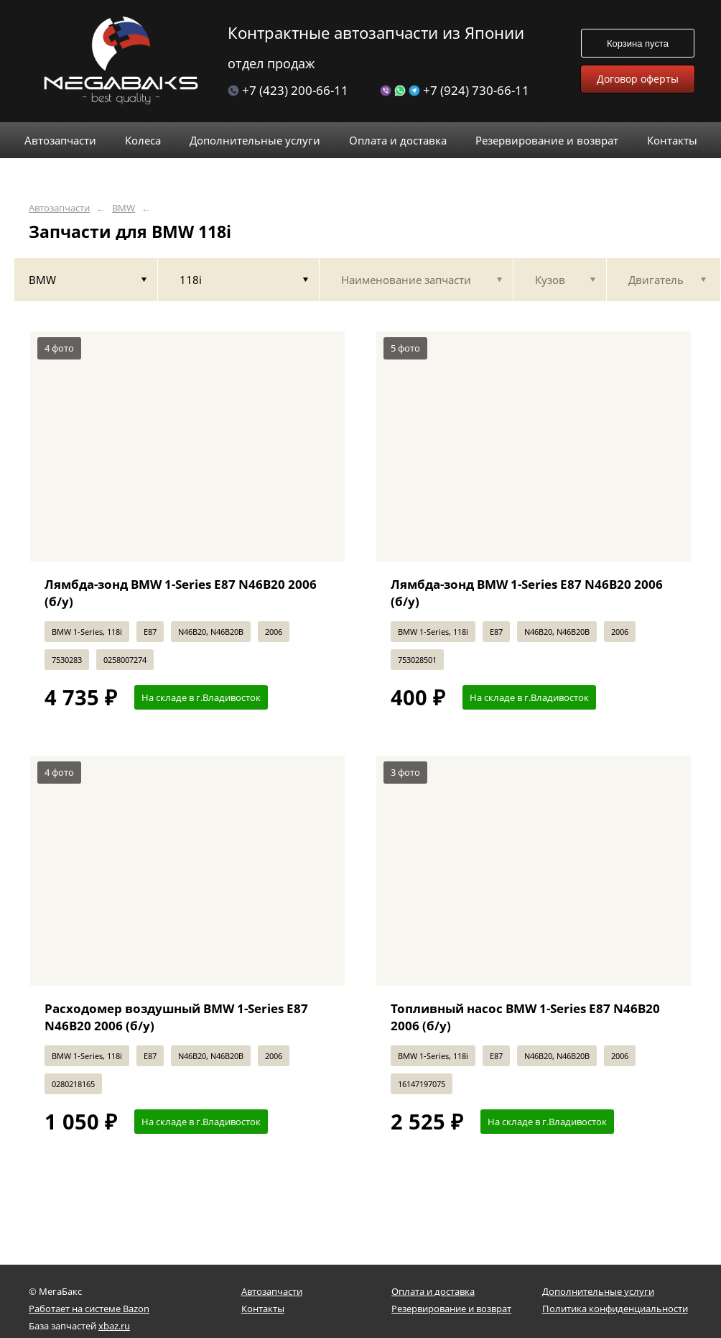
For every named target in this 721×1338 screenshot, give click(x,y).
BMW (123, 208)
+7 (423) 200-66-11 (288, 90)
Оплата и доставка (433, 1291)
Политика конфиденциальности (615, 1308)
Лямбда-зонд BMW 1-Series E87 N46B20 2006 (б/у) (181, 593)
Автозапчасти (59, 208)
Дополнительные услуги (598, 1291)
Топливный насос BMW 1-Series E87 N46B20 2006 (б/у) (525, 1017)
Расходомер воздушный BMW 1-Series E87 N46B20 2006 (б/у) (176, 1017)
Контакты (262, 1308)
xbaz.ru (114, 1325)
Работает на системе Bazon (89, 1308)
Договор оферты (638, 79)
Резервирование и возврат (451, 1308)
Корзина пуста (638, 43)
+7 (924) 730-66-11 (454, 90)
